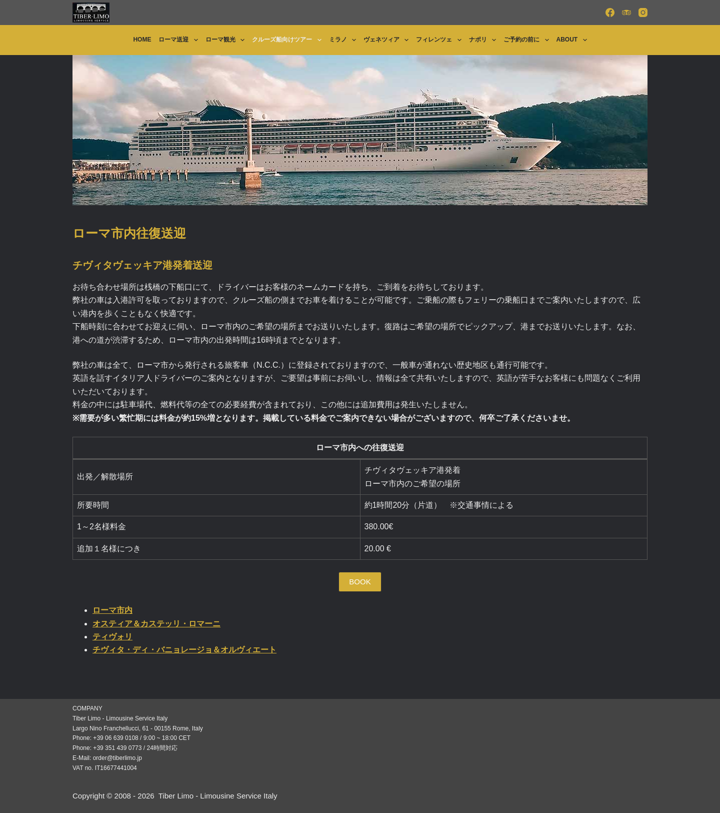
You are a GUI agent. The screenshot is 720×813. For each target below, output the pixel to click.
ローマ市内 (112, 610)
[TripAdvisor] (626, 12)
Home (142, 39)
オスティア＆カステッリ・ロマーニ (156, 623)
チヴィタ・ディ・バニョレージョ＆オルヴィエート (184, 649)
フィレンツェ (440, 40)
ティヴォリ (112, 636)
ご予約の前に (528, 40)
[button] (359, 582)
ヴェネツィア (388, 40)
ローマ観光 (227, 40)
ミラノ (344, 40)
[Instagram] (643, 12)
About (573, 40)
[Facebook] (610, 12)
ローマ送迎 (180, 40)
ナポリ (484, 40)
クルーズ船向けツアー (288, 40)
